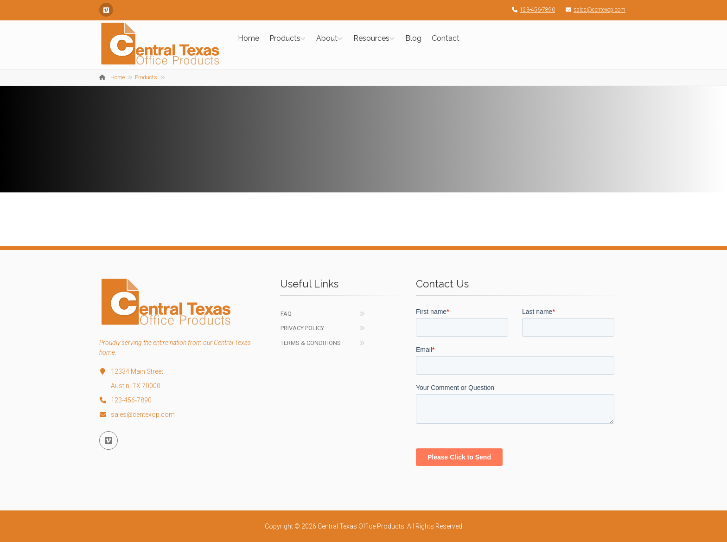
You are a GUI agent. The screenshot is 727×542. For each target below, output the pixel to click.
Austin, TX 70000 (135, 385)
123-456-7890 (531, 9)
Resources (371, 38)
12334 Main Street (131, 371)
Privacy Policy (302, 328)
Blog (413, 38)
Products (284, 38)
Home (248, 38)
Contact (445, 38)
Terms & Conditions (311, 342)
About (327, 38)
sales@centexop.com (593, 9)
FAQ (286, 313)
